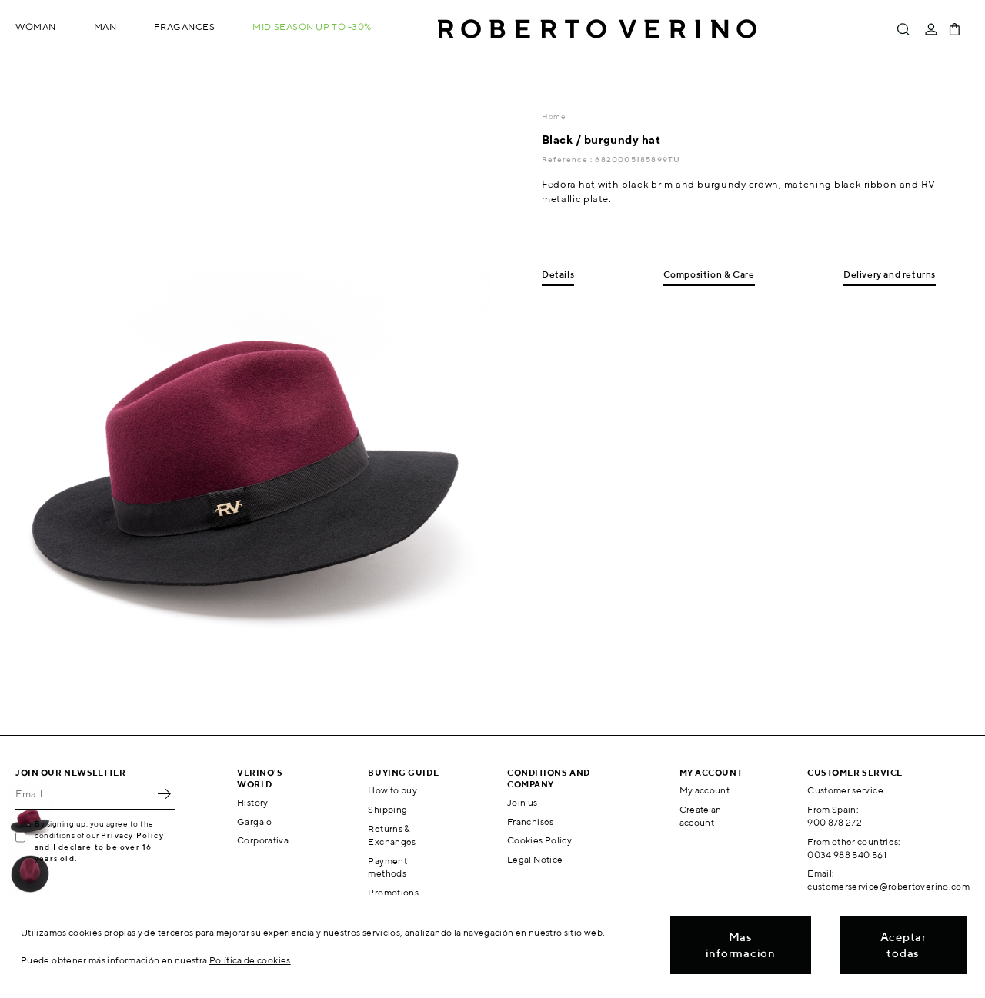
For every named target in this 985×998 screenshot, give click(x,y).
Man (105, 26)
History (253, 802)
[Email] (83, 793)
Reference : (568, 159)
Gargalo (254, 821)
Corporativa (263, 840)
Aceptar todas (903, 945)
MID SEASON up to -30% (312, 26)
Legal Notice (535, 859)
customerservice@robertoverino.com (888, 886)
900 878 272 (834, 822)
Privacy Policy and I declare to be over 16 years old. (99, 846)
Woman (35, 26)
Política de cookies (250, 960)
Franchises (530, 821)
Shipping (387, 809)
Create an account (700, 815)
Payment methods (387, 867)
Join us (522, 802)
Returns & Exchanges (392, 835)
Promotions (393, 892)
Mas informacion (741, 945)
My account (704, 790)
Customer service (845, 790)
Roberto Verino (597, 29)
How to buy (392, 790)
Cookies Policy (539, 840)
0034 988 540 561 (846, 854)
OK (163, 793)
